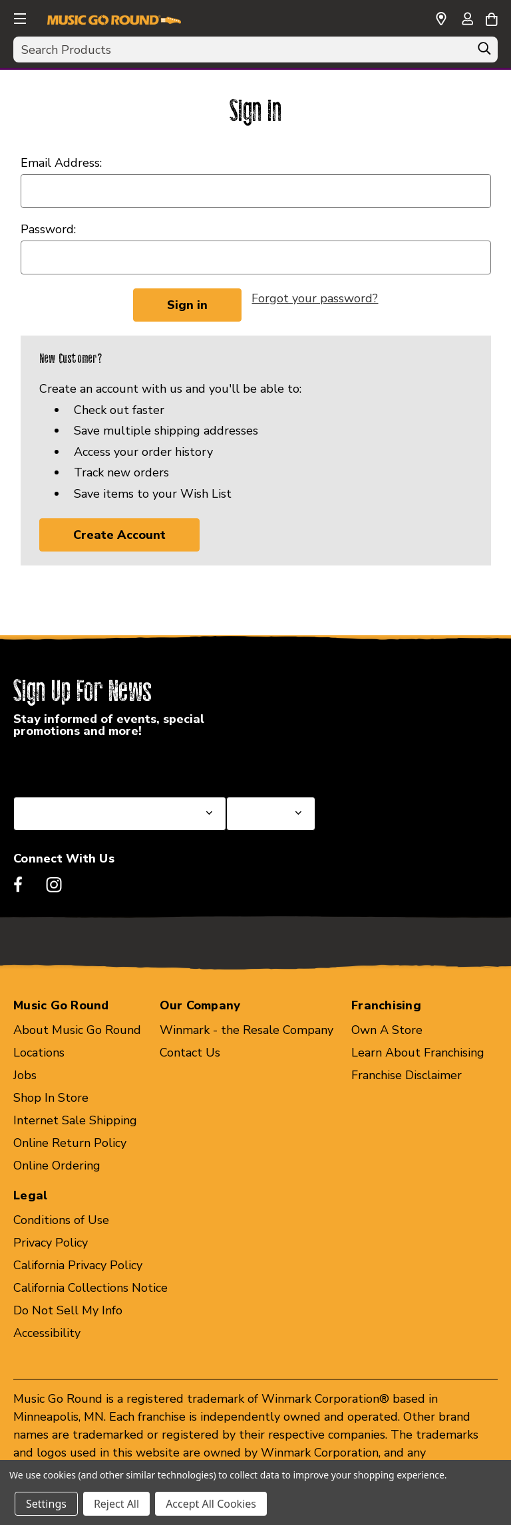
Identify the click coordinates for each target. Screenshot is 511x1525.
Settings (46, 1503)
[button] (18, 16)
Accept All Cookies (211, 1503)
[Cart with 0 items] (491, 17)
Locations (39, 1053)
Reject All (116, 1503)
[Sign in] (467, 20)
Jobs (25, 1075)
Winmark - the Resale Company (246, 1030)
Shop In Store (50, 1098)
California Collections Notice (90, 1288)
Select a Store (265, 765)
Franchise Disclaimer (406, 1075)
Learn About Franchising (417, 1053)
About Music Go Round (77, 1030)
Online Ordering (56, 1165)
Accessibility (47, 1333)
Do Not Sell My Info (67, 1310)
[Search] (484, 52)
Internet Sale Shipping (75, 1120)
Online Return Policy (69, 1143)
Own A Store (387, 1030)
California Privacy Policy (77, 1265)
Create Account (119, 535)
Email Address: (61, 163)
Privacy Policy (50, 1243)
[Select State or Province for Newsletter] (119, 814)
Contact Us (190, 1053)
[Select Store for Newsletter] (270, 814)
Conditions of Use (61, 1220)
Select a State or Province (84, 765)
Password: (48, 229)
